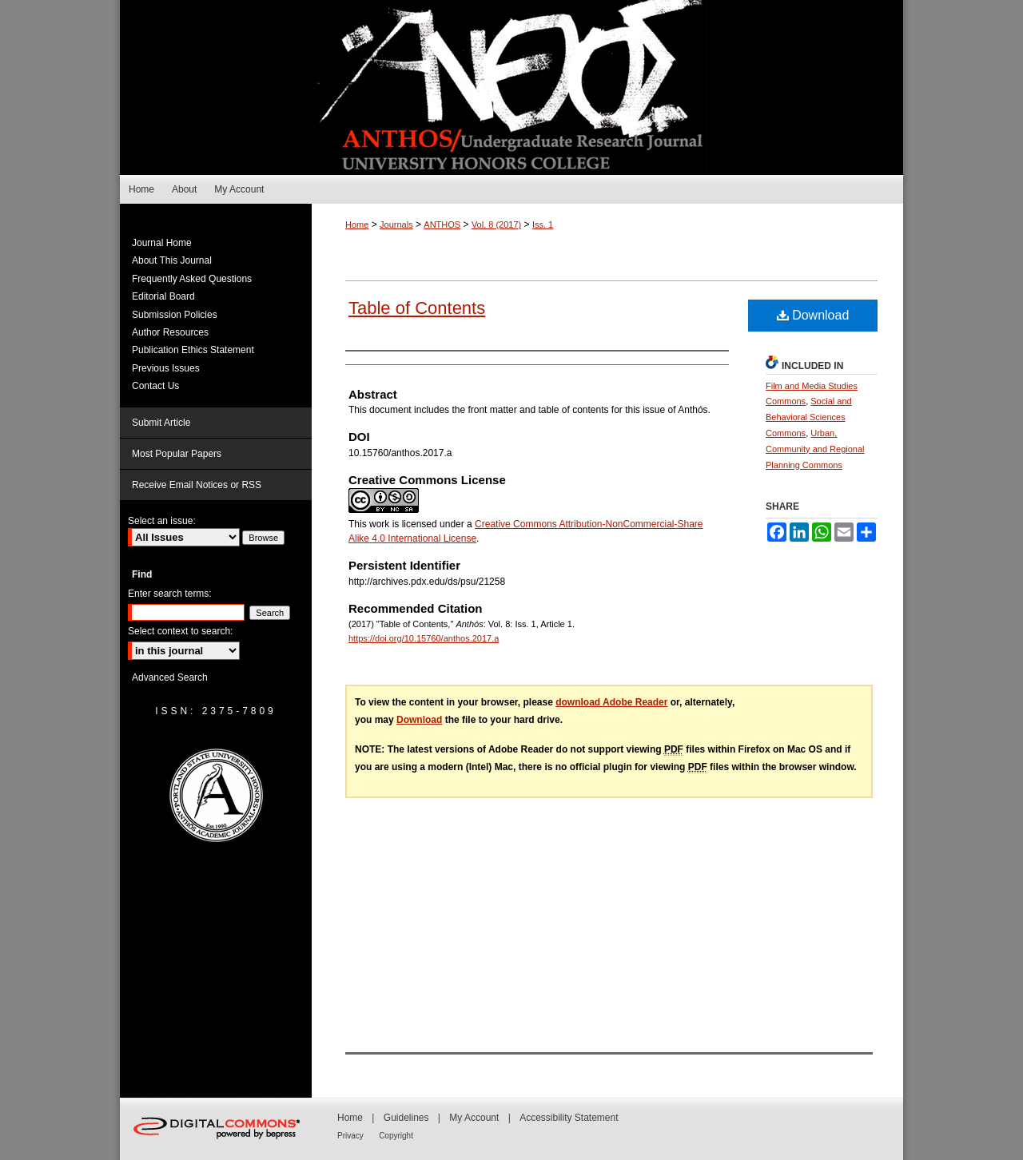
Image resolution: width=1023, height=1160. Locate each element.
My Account (474, 1117)
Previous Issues (166, 368)
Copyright (396, 1135)
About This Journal (172, 260)
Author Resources (170, 332)
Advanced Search (170, 677)
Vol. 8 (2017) (496, 224)
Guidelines (406, 1117)
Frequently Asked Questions (192, 278)
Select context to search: (180, 631)
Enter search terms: (170, 593)
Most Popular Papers (176, 453)
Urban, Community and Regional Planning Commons (815, 449)
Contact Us (155, 385)
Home (356, 224)
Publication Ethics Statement (193, 350)
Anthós (511, 87)
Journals (396, 224)
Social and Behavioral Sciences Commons (809, 417)
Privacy (350, 1135)
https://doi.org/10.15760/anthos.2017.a (423, 638)
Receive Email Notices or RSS (196, 485)
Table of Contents (416, 308)
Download (813, 315)
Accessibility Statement (568, 1117)
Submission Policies (174, 314)
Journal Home (162, 242)
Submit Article (161, 422)
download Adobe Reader (611, 702)
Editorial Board (163, 296)
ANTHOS (442, 224)
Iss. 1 (542, 224)
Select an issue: (162, 520)
